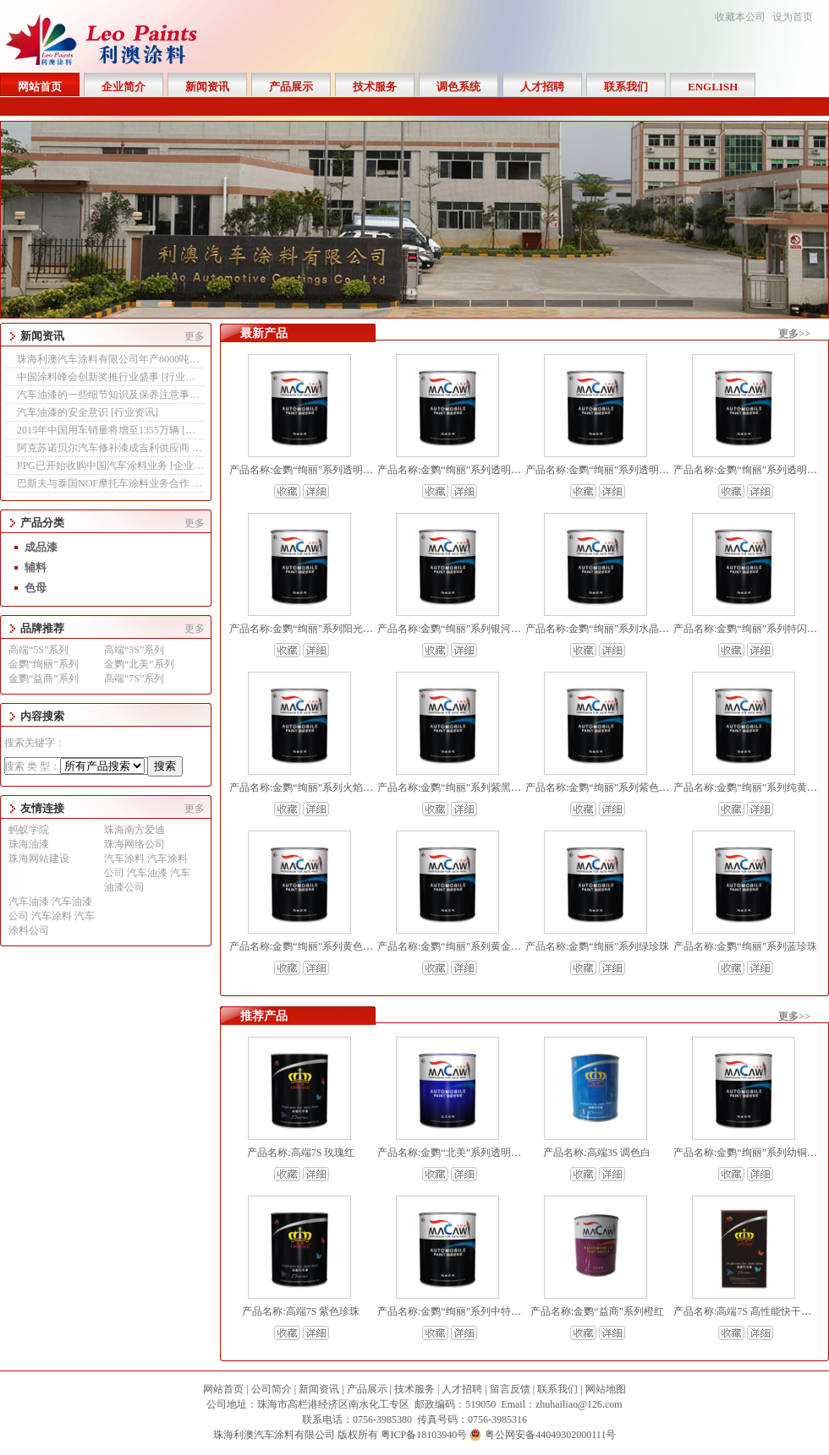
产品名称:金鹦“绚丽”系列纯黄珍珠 (750, 787)
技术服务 (414, 1389)
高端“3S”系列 (134, 650)
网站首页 (223, 1389)
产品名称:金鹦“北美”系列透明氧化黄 (459, 1152)
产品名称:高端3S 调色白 (597, 1152)
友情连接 (42, 808)
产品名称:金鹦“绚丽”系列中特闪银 (454, 1311)
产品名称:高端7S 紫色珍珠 (301, 1311)
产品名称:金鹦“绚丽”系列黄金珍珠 (454, 946)
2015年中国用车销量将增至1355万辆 (99, 430)
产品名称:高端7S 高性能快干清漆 (747, 1311)
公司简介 (271, 1389)
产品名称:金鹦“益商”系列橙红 (597, 1311)
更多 (194, 336)
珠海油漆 (28, 844)
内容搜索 (42, 716)
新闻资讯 (42, 336)
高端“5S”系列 (38, 650)
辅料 (36, 567)
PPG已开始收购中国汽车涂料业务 (93, 465)
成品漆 (41, 547)
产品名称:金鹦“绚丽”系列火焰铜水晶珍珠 (321, 787)
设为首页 (792, 17)
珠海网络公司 (134, 844)
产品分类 (42, 522)
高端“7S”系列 (134, 678)
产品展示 (367, 1389)
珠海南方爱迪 (134, 830)
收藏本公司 (740, 17)
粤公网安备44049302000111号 (550, 1435)
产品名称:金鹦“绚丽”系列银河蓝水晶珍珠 (469, 629)
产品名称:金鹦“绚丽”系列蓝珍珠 (745, 946)
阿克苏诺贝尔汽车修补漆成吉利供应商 (104, 448)
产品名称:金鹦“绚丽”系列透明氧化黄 (607, 470)
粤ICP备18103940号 (424, 1435)
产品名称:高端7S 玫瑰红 (300, 1152)
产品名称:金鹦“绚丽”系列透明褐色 (306, 470)
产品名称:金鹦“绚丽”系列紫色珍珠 (602, 787)
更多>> (794, 334)
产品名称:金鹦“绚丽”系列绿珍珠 (597, 946)
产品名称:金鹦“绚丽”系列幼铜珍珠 (750, 1152)
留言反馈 (510, 1389)
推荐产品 (264, 1016)
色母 (36, 587)
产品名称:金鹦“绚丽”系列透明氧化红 (459, 470)
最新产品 (264, 333)
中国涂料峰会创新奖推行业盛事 (89, 377)
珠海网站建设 (38, 858)
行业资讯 (185, 377)
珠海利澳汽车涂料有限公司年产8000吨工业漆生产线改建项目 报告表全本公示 (192, 359)
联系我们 (557, 1389)
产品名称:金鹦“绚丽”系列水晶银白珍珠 (612, 629)
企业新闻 (193, 465)
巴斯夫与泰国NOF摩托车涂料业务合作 (104, 483)
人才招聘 (462, 1389)
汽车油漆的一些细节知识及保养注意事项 (109, 395)
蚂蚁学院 (28, 830)
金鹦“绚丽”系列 (43, 664)
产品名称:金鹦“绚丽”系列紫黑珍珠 (454, 787)
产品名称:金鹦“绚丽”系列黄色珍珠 (306, 946)
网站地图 (605, 1389)
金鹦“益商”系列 (43, 678)
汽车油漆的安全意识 (64, 412)
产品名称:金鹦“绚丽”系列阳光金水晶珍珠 (321, 629)
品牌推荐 (42, 628)
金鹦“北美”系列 (139, 664)
